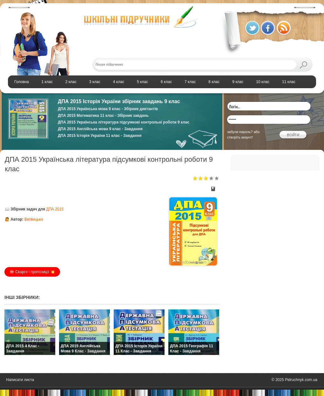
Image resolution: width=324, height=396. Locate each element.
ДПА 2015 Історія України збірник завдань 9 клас (119, 101)
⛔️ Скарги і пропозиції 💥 (32, 272)
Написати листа (20, 380)
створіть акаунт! (240, 137)
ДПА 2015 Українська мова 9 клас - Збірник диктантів (108, 109)
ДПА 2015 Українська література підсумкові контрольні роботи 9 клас (123, 122)
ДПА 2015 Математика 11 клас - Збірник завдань (103, 115)
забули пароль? (240, 132)
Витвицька (33, 219)
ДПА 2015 (55, 209)
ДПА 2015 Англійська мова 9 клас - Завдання (100, 129)
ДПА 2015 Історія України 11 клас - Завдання (99, 135)
